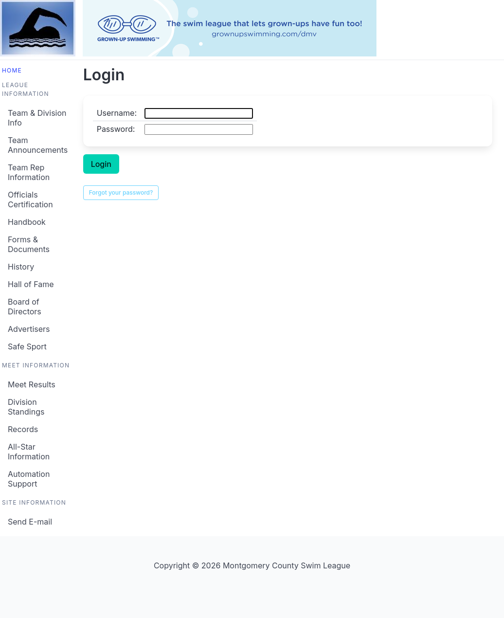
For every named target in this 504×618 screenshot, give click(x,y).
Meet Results (31, 384)
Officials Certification (30, 199)
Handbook (27, 222)
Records (23, 429)
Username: (117, 113)
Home (12, 70)
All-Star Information (29, 451)
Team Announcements (38, 145)
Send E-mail (30, 522)
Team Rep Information (29, 172)
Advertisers (29, 329)
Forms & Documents (29, 244)
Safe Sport (27, 346)
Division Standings (26, 407)
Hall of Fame (31, 284)
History (21, 267)
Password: (116, 129)
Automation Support (29, 479)
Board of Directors (24, 306)
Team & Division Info (37, 117)
